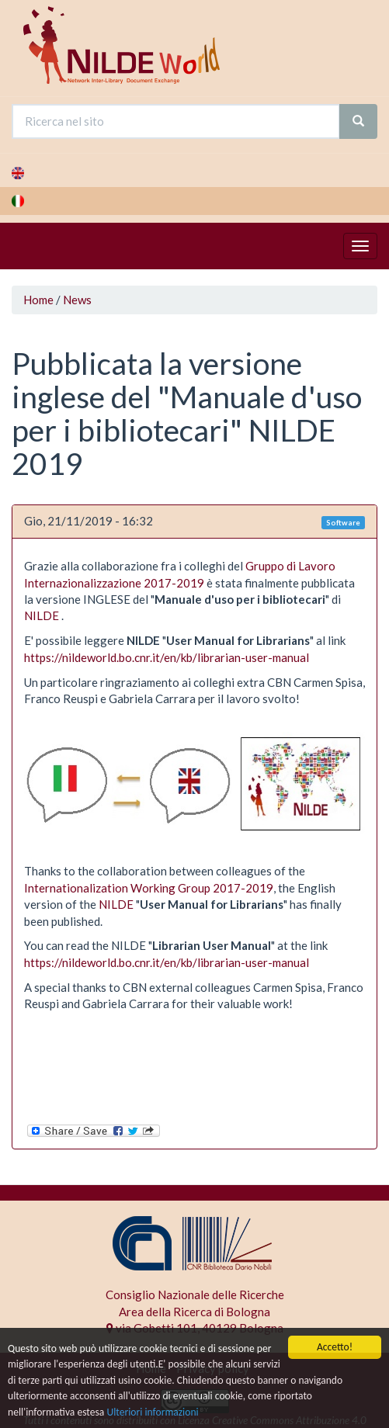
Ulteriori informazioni (152, 1412)
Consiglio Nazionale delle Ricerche (195, 1294)
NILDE (41, 615)
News (77, 300)
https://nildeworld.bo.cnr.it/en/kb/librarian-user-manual (166, 657)
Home (38, 300)
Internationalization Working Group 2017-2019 (148, 888)
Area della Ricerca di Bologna (194, 1312)
